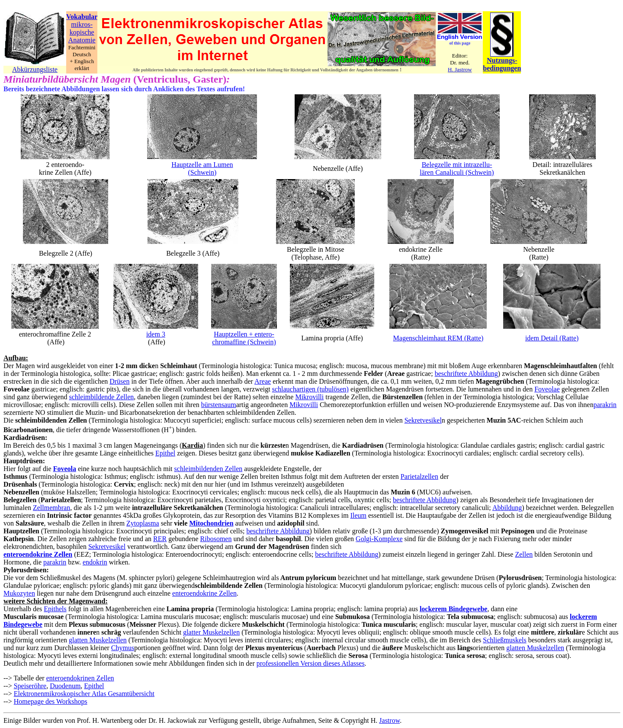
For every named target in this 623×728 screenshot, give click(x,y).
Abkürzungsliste (35, 69)
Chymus (122, 647)
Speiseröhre (30, 686)
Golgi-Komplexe (379, 538)
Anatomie (82, 40)
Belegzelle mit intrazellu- (457, 164)
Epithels (55, 609)
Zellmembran (51, 507)
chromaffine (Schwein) (244, 342)
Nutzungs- (502, 60)
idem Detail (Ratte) (552, 338)
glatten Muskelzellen (98, 640)
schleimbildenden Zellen (208, 468)
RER (160, 538)
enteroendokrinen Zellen (80, 678)
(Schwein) (202, 172)
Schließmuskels (504, 640)
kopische (82, 32)
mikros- (82, 24)
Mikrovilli (309, 397)
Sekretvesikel (423, 420)
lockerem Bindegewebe (454, 609)
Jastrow (389, 720)
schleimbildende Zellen (101, 397)
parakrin (605, 404)
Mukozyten (19, 593)
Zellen (524, 554)
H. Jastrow (460, 69)
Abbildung (507, 507)
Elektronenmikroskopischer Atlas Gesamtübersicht (84, 693)
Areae (262, 381)
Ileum (358, 515)
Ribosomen (216, 538)
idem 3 (155, 334)
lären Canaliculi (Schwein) (457, 172)
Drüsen (119, 381)
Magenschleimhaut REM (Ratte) (438, 338)
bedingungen (502, 68)
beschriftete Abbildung (466, 373)
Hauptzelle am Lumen (202, 164)
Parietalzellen (419, 476)
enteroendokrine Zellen (37, 554)
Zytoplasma (142, 523)
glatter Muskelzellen (211, 632)
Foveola (64, 468)
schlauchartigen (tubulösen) (310, 389)
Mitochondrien (211, 523)
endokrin (95, 562)
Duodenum (65, 686)
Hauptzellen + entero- (244, 334)
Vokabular (81, 16)
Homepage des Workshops (50, 701)
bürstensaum (218, 404)
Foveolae (547, 389)
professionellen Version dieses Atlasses (311, 663)
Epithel (165, 453)
